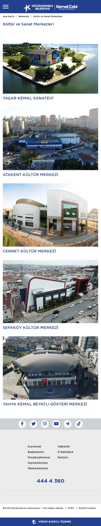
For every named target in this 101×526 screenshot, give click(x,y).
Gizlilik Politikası (87, 508)
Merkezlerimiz (38, 468)
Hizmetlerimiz (38, 463)
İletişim (63, 457)
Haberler (64, 446)
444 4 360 (50, 481)
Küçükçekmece (39, 457)
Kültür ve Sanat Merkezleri (47, 17)
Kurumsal (34, 446)
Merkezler (23, 17)
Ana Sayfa (8, 17)
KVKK (71, 508)
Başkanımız (36, 452)
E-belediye (65, 452)
